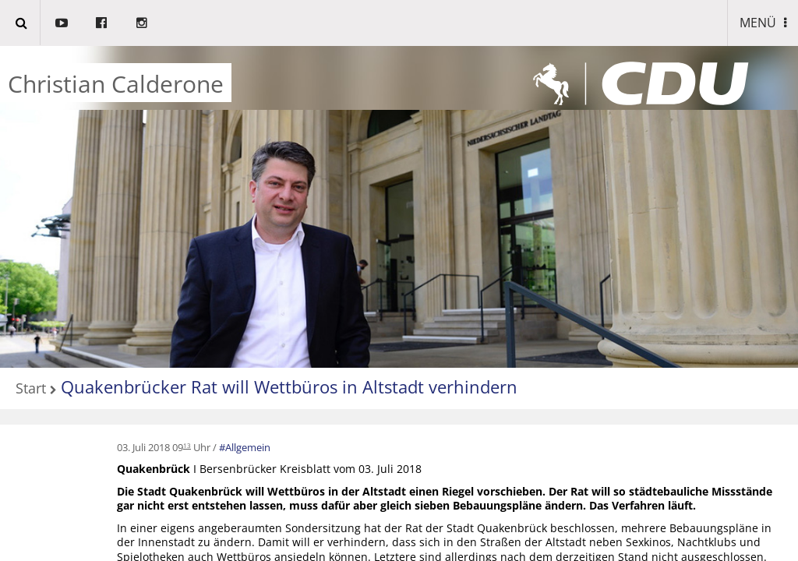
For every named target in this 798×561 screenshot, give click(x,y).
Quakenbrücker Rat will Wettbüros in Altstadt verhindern (289, 386)
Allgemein (247, 447)
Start (31, 389)
